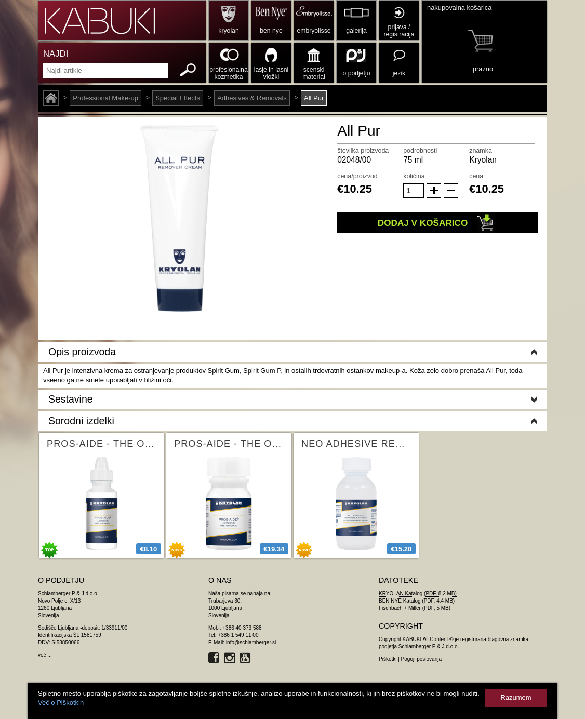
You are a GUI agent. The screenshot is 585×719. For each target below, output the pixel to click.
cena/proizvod (357, 176)
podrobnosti (420, 150)
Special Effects (177, 98)
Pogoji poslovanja (421, 659)
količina (414, 176)
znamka (480, 150)
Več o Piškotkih (61, 703)
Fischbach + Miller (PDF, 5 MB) (414, 608)
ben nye (271, 30)
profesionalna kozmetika (228, 73)
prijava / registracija (398, 30)
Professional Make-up (105, 98)
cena (476, 176)
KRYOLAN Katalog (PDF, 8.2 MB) (418, 593)
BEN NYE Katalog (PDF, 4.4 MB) (417, 601)
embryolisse (313, 30)
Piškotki (387, 659)
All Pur (314, 98)
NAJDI (55, 54)
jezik (399, 73)
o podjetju (356, 73)
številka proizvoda (363, 150)
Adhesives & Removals (252, 98)
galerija (356, 30)
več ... (45, 655)
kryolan (228, 30)
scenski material (313, 73)
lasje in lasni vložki (271, 73)
